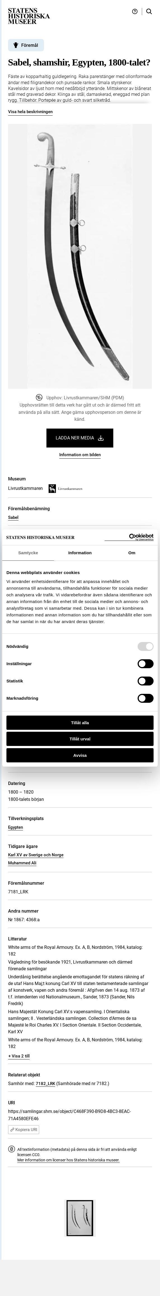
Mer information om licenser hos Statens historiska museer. (68, 1160)
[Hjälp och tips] (135, 11)
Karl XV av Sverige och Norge (35, 854)
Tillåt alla (80, 722)
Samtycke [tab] (28, 552)
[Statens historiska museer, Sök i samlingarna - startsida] (29, 15)
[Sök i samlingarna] (149, 11)
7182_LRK (45, 1083)
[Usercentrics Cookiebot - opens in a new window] (129, 537)
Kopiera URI (23, 1129)
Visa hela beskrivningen (30, 111)
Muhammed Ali (22, 862)
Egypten (15, 827)
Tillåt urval (80, 738)
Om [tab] (131, 552)
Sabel (13, 517)
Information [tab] (80, 552)
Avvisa (80, 755)
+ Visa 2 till (19, 1056)
